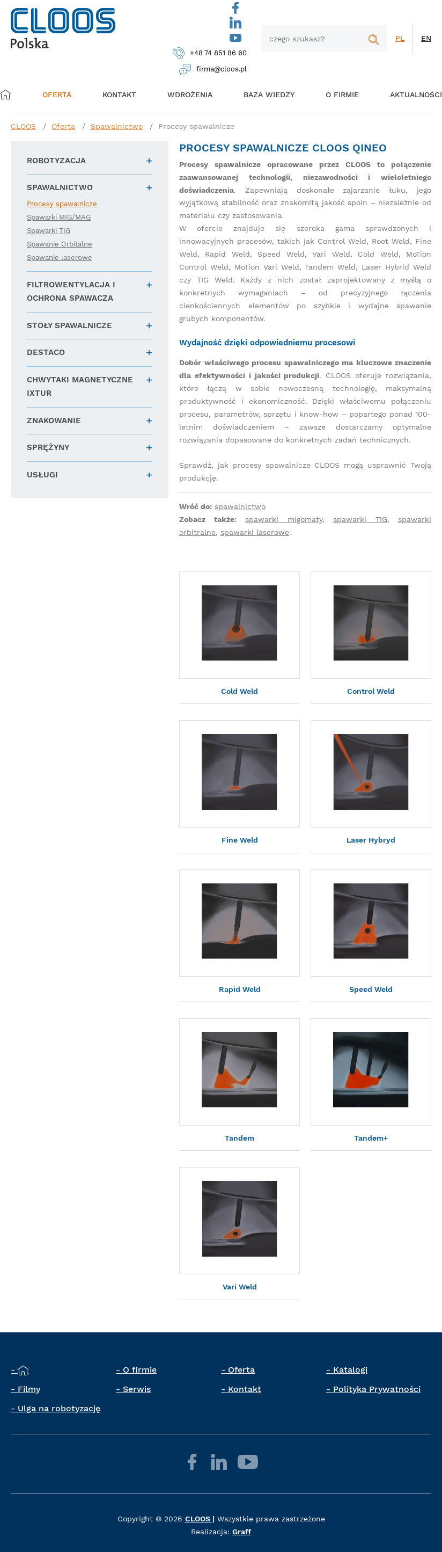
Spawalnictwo (117, 126)
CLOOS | (200, 1518)
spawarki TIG (360, 519)
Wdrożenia (186, 94)
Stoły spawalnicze (69, 325)
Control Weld (371, 691)
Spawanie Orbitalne (59, 244)
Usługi (42, 475)
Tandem (239, 1138)
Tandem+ (371, 1138)
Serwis (137, 1389)
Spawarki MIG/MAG (59, 217)
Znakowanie (54, 420)
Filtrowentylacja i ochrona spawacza (71, 291)
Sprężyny (48, 447)
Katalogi (350, 1370)
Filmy (29, 1389)
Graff (241, 1531)
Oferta (61, 94)
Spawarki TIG (48, 231)
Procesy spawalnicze (196, 126)
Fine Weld (240, 840)
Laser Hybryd (371, 840)
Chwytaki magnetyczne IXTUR (80, 386)
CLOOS (23, 126)
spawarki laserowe (254, 532)
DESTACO (46, 352)
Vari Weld (240, 1286)
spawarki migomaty (283, 519)
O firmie (332, 94)
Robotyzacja (56, 160)
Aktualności (403, 94)
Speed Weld (371, 989)
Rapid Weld (240, 989)
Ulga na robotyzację (59, 1408)
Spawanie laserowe (59, 257)
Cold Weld (239, 691)
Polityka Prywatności (377, 1389)
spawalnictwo (240, 506)
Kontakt (244, 1389)
